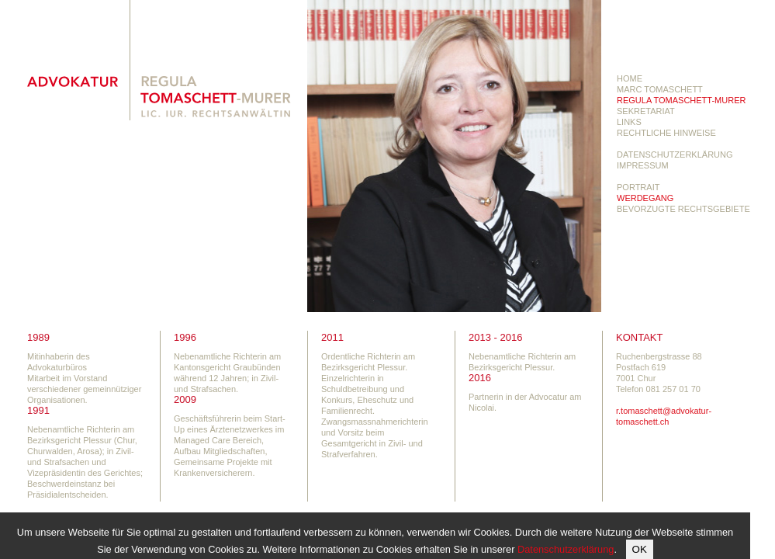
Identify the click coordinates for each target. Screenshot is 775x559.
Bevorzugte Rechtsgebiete (683, 209)
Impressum (643, 165)
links (629, 122)
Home (629, 78)
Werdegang (645, 198)
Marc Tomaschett (660, 89)
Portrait (638, 187)
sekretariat (646, 111)
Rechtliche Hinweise (666, 132)
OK (639, 549)
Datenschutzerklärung (675, 154)
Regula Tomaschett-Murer (681, 100)
